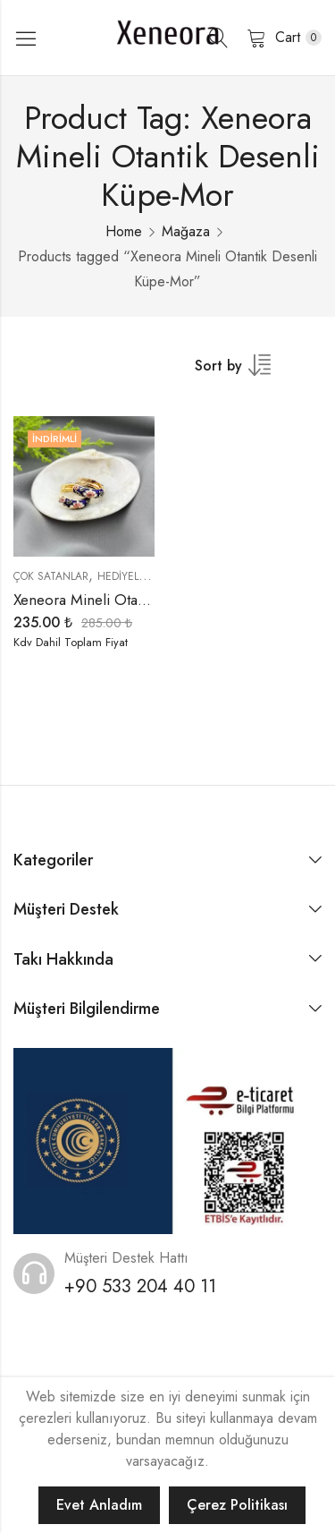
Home (123, 231)
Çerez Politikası (237, 1505)
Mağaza (186, 231)
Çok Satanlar (50, 576)
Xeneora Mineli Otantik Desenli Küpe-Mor (147, 599)
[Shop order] (244, 371)
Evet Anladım (99, 1505)
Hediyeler (124, 576)
